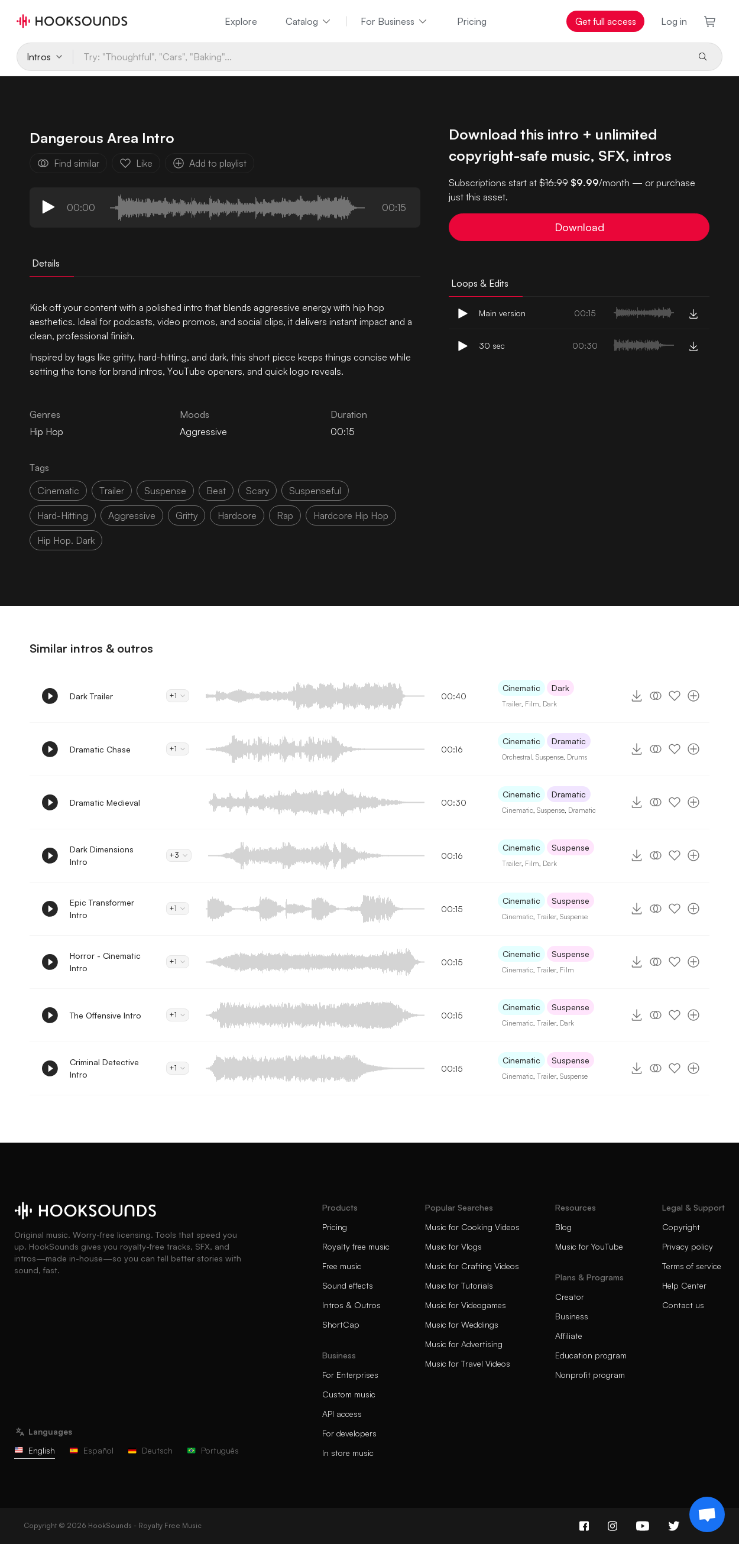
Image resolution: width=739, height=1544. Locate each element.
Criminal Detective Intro (104, 1068)
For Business (395, 21)
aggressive (131, 515)
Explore (241, 21)
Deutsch (150, 1450)
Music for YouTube (589, 1246)
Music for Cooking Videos (472, 1227)
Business (571, 1316)
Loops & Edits (479, 283)
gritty (186, 515)
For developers (349, 1433)
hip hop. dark (66, 540)
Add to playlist (210, 163)
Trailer (511, 703)
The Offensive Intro (105, 1015)
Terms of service (691, 1266)
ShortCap (340, 1324)
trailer (111, 491)
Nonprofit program (590, 1375)
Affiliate (568, 1336)
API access (342, 1414)
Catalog (309, 21)
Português (213, 1450)
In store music (348, 1453)
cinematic (58, 491)
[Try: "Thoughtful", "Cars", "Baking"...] (380, 56)
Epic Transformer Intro (102, 908)
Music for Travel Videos (467, 1363)
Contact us (683, 1305)
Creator (569, 1297)
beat (216, 491)
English (34, 1450)
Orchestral (517, 756)
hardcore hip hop (350, 515)
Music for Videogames (465, 1305)
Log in (674, 21)
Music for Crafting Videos (472, 1266)
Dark (560, 688)
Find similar (68, 163)
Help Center (684, 1285)
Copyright (681, 1227)
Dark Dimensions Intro (102, 855)
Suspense (549, 756)
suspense (165, 491)
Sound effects (347, 1285)
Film (532, 703)
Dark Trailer (91, 696)
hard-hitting (62, 515)
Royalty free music (356, 1246)
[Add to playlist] (693, 695)
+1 (177, 695)
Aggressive (203, 431)
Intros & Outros (351, 1305)
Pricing (472, 21)
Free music (341, 1266)
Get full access (605, 21)
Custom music (348, 1394)
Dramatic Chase (100, 749)
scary (257, 491)
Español (91, 1450)
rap (285, 515)
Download (579, 226)
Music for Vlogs (453, 1246)
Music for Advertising (464, 1344)
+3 (179, 855)
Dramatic (569, 741)
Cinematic (521, 688)
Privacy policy (687, 1246)
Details (46, 263)
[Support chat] (707, 1514)
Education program (591, 1355)
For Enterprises (350, 1375)
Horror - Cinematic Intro (105, 962)
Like (136, 163)
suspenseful (315, 491)
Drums (577, 756)
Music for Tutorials (459, 1285)
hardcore (237, 515)
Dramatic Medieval (105, 802)
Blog (563, 1227)
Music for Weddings (461, 1324)
